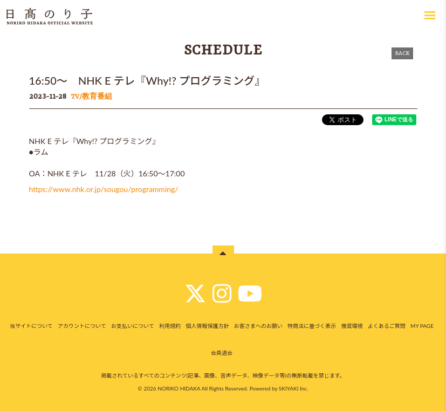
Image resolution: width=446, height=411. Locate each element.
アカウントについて (82, 326)
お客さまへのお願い (258, 326)
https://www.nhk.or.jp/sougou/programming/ (104, 189)
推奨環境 (351, 326)
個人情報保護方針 (207, 326)
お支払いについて (132, 326)
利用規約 (170, 326)
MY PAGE (422, 326)
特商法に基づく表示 (311, 326)
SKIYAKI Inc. (293, 388)
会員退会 (221, 353)
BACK (402, 53)
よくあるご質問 (387, 326)
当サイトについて (31, 326)
